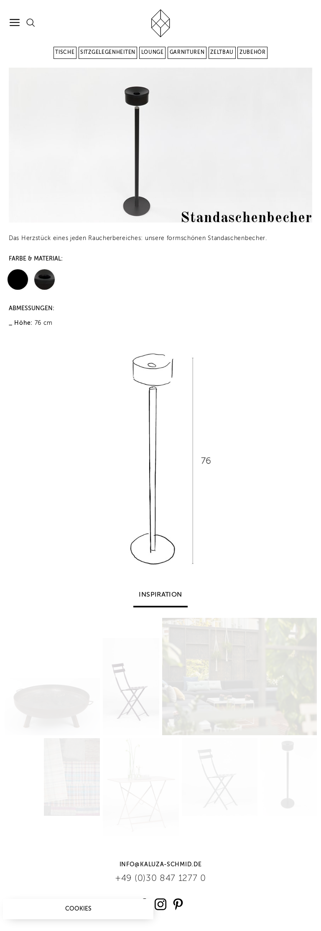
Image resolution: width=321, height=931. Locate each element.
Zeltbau (222, 52)
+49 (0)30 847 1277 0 (160, 878)
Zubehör (252, 52)
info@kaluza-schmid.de (161, 865)
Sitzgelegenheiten (107, 52)
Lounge (152, 52)
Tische (64, 52)
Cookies (78, 909)
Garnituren (187, 52)
